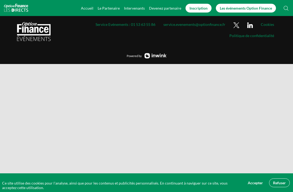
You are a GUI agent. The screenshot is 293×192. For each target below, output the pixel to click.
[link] (87, 8)
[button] (198, 8)
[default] (165, 8)
